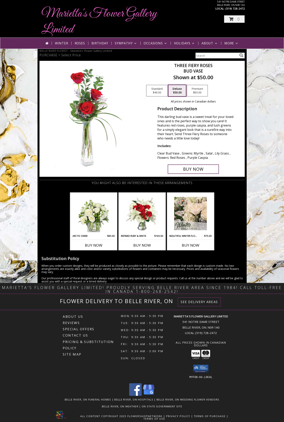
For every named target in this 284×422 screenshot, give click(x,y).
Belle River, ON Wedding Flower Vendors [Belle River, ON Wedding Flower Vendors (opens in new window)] (188, 399)
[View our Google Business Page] (148, 395)
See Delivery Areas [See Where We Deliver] (199, 302)
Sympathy (126, 43)
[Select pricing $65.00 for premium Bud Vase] (197, 90)
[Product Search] (216, 55)
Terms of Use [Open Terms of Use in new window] (154, 418)
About (210, 43)
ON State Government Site (162, 406)
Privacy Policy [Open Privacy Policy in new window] (178, 416)
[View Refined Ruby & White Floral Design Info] (142, 213)
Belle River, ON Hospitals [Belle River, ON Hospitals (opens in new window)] (133, 399)
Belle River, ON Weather (120, 406)
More (231, 43)
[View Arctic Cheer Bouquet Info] (93, 213)
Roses (80, 43)
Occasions (155, 43)
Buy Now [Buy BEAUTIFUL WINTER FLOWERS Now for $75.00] (190, 245)
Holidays (184, 43)
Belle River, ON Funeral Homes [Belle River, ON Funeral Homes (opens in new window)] (88, 399)
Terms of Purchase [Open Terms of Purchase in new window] (210, 416)
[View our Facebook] (135, 395)
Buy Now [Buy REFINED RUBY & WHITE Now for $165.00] (142, 245)
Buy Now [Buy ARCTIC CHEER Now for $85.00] (93, 245)
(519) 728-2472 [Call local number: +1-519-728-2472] (235, 8)
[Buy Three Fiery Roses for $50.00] (193, 169)
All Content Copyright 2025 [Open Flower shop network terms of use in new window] (103, 416)
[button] (234, 19)
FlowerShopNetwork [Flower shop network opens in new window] (144, 416)
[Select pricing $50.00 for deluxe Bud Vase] (177, 90)
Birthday (99, 43)
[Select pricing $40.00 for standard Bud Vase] (157, 90)
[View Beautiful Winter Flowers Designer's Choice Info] (190, 213)
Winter (61, 43)
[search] (241, 55)
